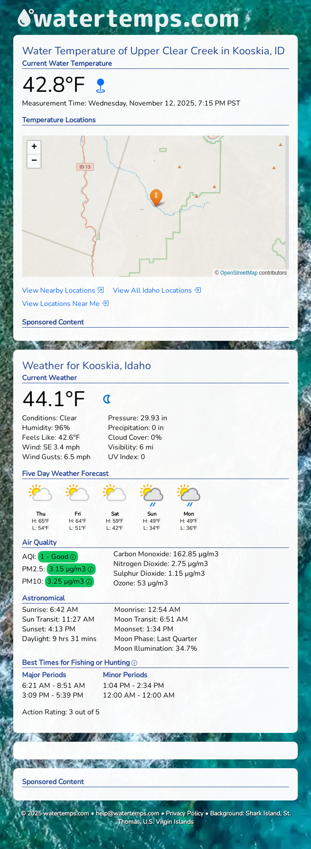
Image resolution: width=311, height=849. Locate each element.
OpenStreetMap (239, 273)
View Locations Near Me (65, 304)
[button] (156, 198)
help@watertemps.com (127, 813)
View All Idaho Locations (157, 290)
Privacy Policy (184, 813)
